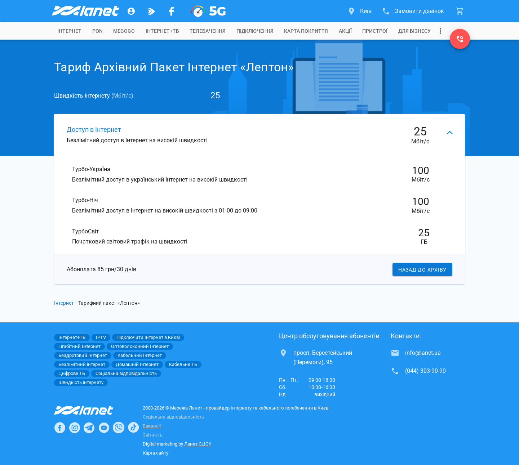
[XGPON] (208, 11)
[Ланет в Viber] (118, 427)
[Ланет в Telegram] (89, 427)
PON (97, 31)
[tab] (69, 31)
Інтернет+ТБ (162, 31)
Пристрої (374, 31)
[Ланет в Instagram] (74, 427)
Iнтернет (69, 31)
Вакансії (152, 426)
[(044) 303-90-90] (460, 39)
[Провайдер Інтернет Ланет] (92, 410)
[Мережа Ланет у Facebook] (171, 11)
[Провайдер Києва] (85, 11)
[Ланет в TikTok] (133, 427)
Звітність (153, 435)
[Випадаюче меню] (440, 30)
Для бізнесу (414, 31)
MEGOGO (124, 31)
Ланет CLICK (197, 444)
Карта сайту (155, 453)
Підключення (255, 31)
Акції (345, 31)
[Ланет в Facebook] (60, 427)
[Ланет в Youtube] (104, 427)
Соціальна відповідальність (173, 417)
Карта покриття (306, 31)
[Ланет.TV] (151, 11)
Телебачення (208, 31)
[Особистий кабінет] (131, 11)
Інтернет (64, 303)
